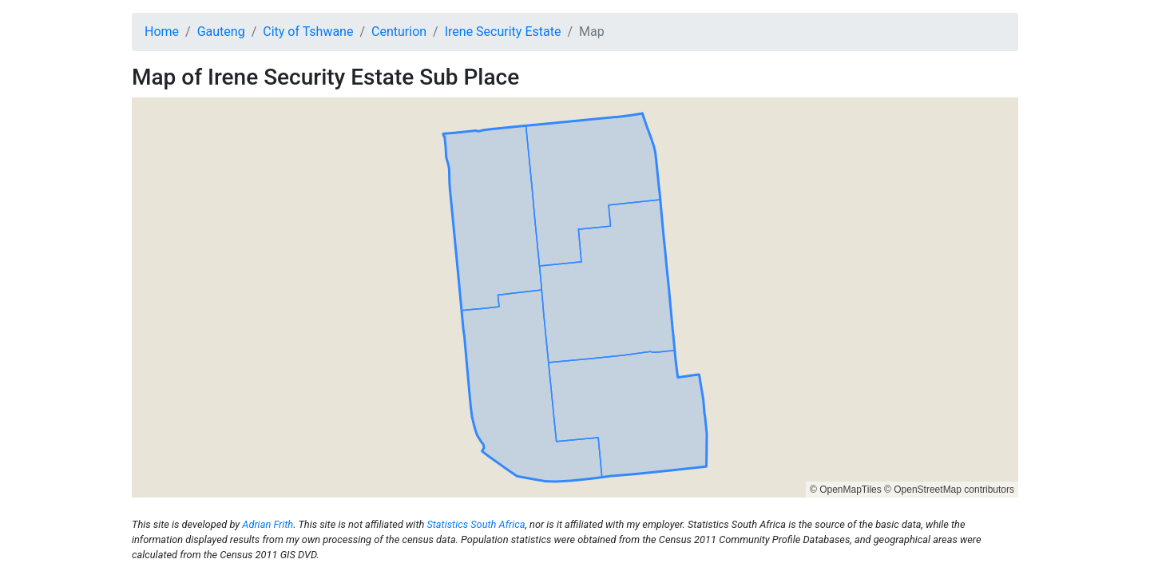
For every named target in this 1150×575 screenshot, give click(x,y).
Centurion (398, 31)
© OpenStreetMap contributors (949, 489)
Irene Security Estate (503, 31)
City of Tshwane (308, 31)
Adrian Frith (267, 524)
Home (162, 31)
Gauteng (221, 31)
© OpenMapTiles (846, 489)
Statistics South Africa (475, 524)
